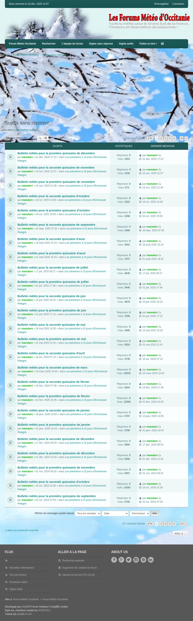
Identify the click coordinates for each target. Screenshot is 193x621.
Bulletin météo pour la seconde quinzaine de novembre (56, 167)
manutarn (27, 157)
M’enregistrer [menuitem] (161, 3)
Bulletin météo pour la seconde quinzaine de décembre (56, 439)
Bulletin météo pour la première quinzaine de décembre (56, 153)
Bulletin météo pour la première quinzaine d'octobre (54, 210)
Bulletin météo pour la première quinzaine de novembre (56, 181)
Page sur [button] (150, 138)
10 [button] (181, 138)
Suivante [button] (186, 138)
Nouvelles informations (21, 567)
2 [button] (161, 138)
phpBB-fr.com (24, 614)
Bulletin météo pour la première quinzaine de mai (52, 339)
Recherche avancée (46, 138)
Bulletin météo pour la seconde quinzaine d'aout (51, 239)
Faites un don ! (148, 43)
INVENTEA (44, 610)
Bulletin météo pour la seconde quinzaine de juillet (53, 267)
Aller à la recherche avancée (22, 130)
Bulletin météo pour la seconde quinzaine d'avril (51, 353)
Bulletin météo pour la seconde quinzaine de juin (52, 296)
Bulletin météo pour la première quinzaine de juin (52, 310)
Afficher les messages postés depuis (67, 513)
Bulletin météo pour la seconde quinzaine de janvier (54, 410)
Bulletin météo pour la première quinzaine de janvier (54, 424)
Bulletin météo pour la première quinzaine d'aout (51, 253)
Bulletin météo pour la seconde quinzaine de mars (53, 367)
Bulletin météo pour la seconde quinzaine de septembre (56, 224)
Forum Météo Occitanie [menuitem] (22, 43)
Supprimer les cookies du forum (79, 567)
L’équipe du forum (72, 43)
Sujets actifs (126, 43)
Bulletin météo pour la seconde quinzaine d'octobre (54, 196)
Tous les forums (17, 574)
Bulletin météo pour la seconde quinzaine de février (54, 381)
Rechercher (48, 43)
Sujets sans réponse (101, 43)
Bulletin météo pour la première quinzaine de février (54, 396)
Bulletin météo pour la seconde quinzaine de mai (51, 324)
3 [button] (165, 138)
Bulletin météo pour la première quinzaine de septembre (57, 496)
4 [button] (169, 138)
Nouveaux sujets (18, 582)
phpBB (25, 606)
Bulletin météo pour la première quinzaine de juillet (53, 281)
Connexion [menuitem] (178, 3)
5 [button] (174, 138)
